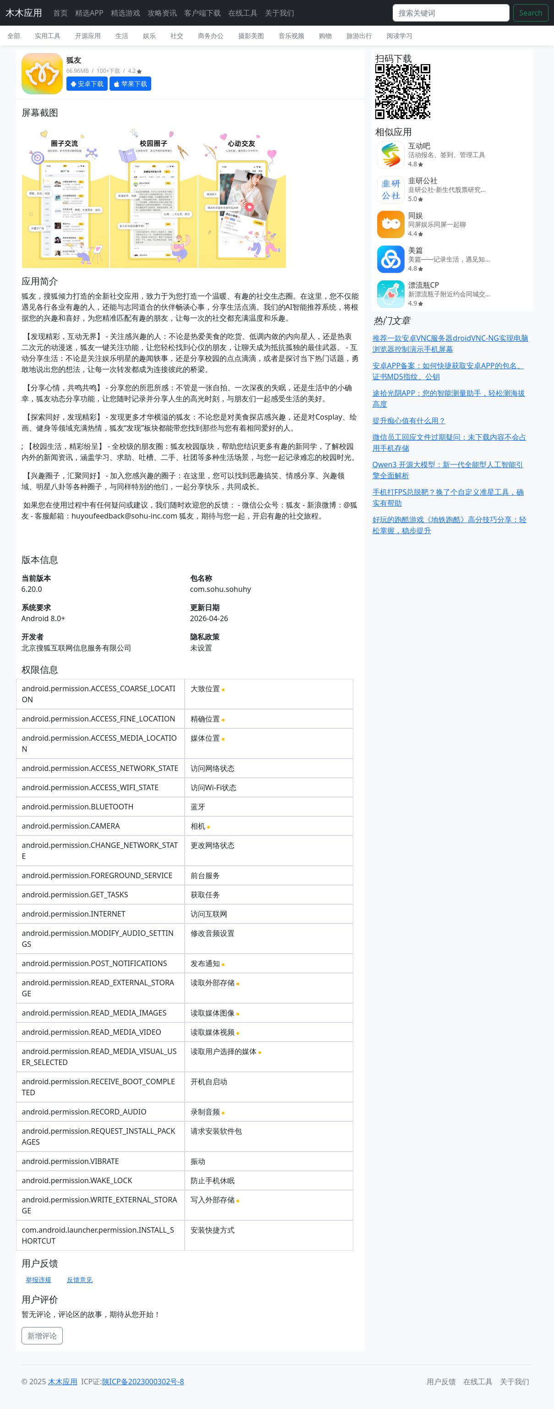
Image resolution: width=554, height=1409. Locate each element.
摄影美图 (251, 35)
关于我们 (279, 13)
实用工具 (47, 35)
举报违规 (38, 1279)
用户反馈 (441, 1381)
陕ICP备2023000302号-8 (143, 1381)
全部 (13, 35)
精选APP (89, 13)
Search (531, 13)
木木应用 (23, 12)
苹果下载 (130, 83)
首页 (60, 13)
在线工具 (243, 13)
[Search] (451, 13)
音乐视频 (291, 35)
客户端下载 (202, 13)
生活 (121, 35)
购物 (325, 35)
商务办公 (211, 35)
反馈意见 (80, 1279)
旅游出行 (359, 35)
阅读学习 (399, 35)
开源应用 (88, 35)
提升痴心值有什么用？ (409, 420)
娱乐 (149, 35)
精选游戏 (125, 13)
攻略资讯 (162, 13)
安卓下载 (87, 83)
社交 (176, 35)
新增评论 (42, 1336)
